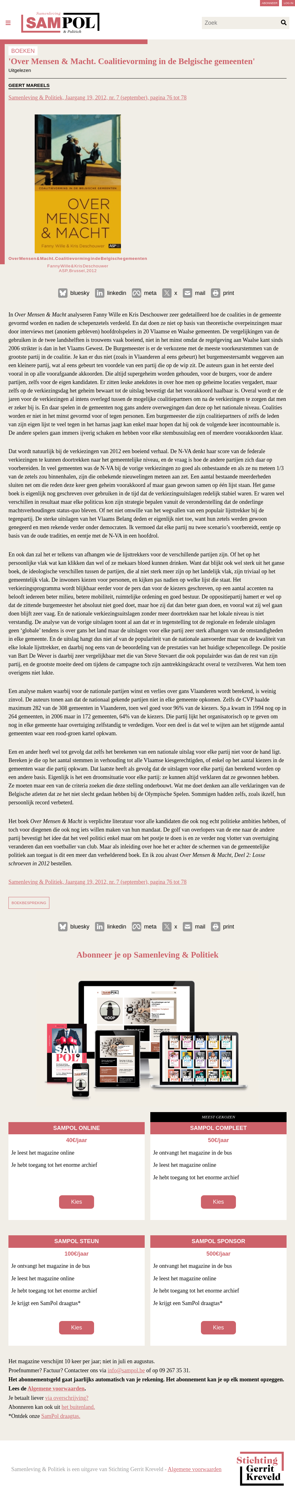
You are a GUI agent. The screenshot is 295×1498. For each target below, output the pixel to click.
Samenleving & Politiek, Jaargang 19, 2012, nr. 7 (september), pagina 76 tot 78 (97, 97)
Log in (288, 3)
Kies (76, 1202)
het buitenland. (78, 1407)
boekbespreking (29, 903)
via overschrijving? (66, 1398)
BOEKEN (23, 51)
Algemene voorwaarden (56, 1388)
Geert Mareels (29, 85)
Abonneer (270, 3)
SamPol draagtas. (60, 1416)
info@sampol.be (126, 1370)
